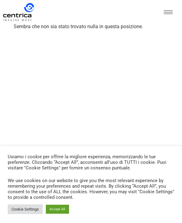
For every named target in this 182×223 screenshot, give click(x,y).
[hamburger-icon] (168, 12)
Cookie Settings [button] (25, 209)
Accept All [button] (57, 209)
